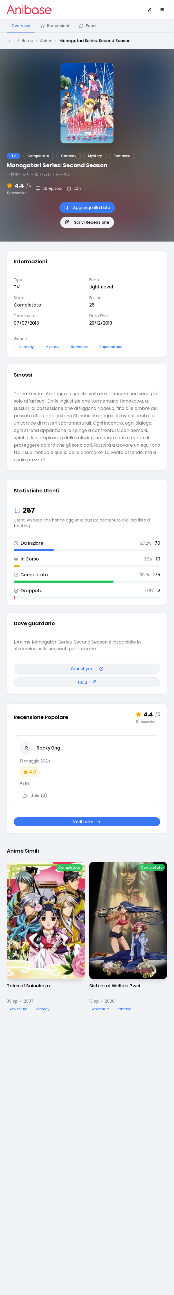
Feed (87, 26)
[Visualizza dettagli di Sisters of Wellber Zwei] (128, 937)
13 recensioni (17, 193)
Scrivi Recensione (87, 222)
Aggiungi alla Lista (87, 207)
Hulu (87, 682)
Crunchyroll (87, 669)
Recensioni (54, 26)
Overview (20, 26)
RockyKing (48, 748)
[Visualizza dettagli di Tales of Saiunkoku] (46, 937)
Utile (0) (35, 795)
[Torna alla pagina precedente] (10, 40)
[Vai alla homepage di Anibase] (29, 9)
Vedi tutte (87, 822)
